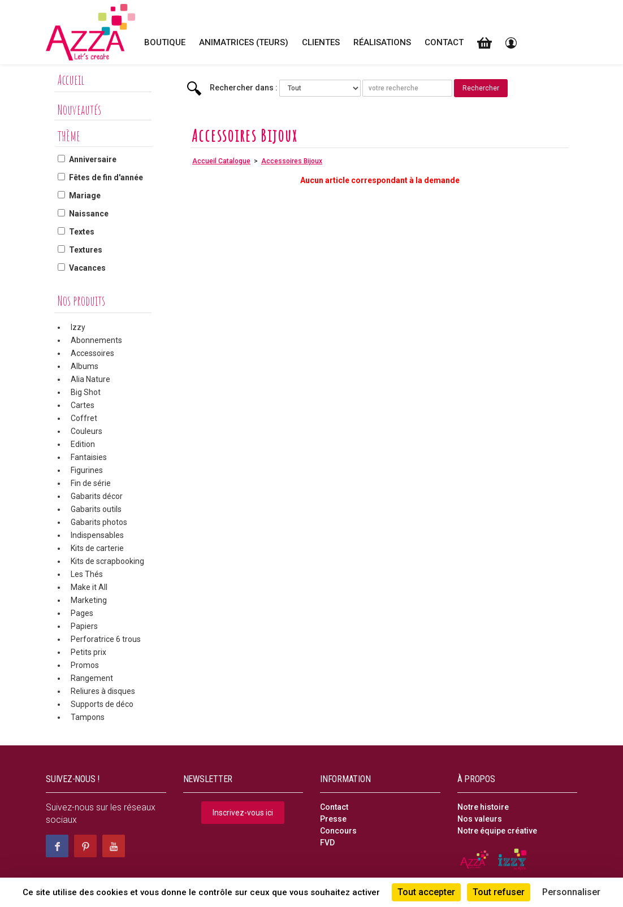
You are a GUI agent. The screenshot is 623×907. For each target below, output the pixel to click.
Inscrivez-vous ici (243, 812)
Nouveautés (79, 109)
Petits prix (88, 652)
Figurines (87, 470)
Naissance (89, 213)
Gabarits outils (96, 509)
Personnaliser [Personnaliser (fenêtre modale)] (571, 892)
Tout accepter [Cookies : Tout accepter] (426, 892)
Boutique (164, 42)
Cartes (82, 405)
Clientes (321, 42)
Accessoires (92, 353)
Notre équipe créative (497, 830)
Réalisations (382, 42)
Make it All (89, 587)
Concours (338, 830)
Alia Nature (90, 379)
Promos (85, 665)
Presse (333, 818)
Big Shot (86, 392)
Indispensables (97, 535)
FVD (327, 842)
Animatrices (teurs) (243, 42)
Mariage (85, 195)
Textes (81, 231)
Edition (83, 444)
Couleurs (86, 431)
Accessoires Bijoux (291, 161)
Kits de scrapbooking (107, 561)
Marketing (89, 600)
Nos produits (81, 300)
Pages (82, 613)
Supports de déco (102, 704)
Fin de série (91, 483)
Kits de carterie (97, 548)
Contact (444, 42)
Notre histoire (483, 806)
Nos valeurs (479, 818)
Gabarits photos (99, 522)
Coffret (84, 418)
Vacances (87, 267)
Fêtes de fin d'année (106, 177)
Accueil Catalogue (221, 161)
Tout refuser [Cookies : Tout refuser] (499, 892)
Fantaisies (89, 457)
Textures (85, 249)
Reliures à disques (103, 691)
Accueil (71, 79)
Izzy (78, 327)
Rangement (92, 678)
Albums (84, 366)
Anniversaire (92, 159)
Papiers (84, 626)
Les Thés (87, 574)
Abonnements (96, 340)
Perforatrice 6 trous (106, 639)
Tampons (88, 717)
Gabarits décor (97, 496)
